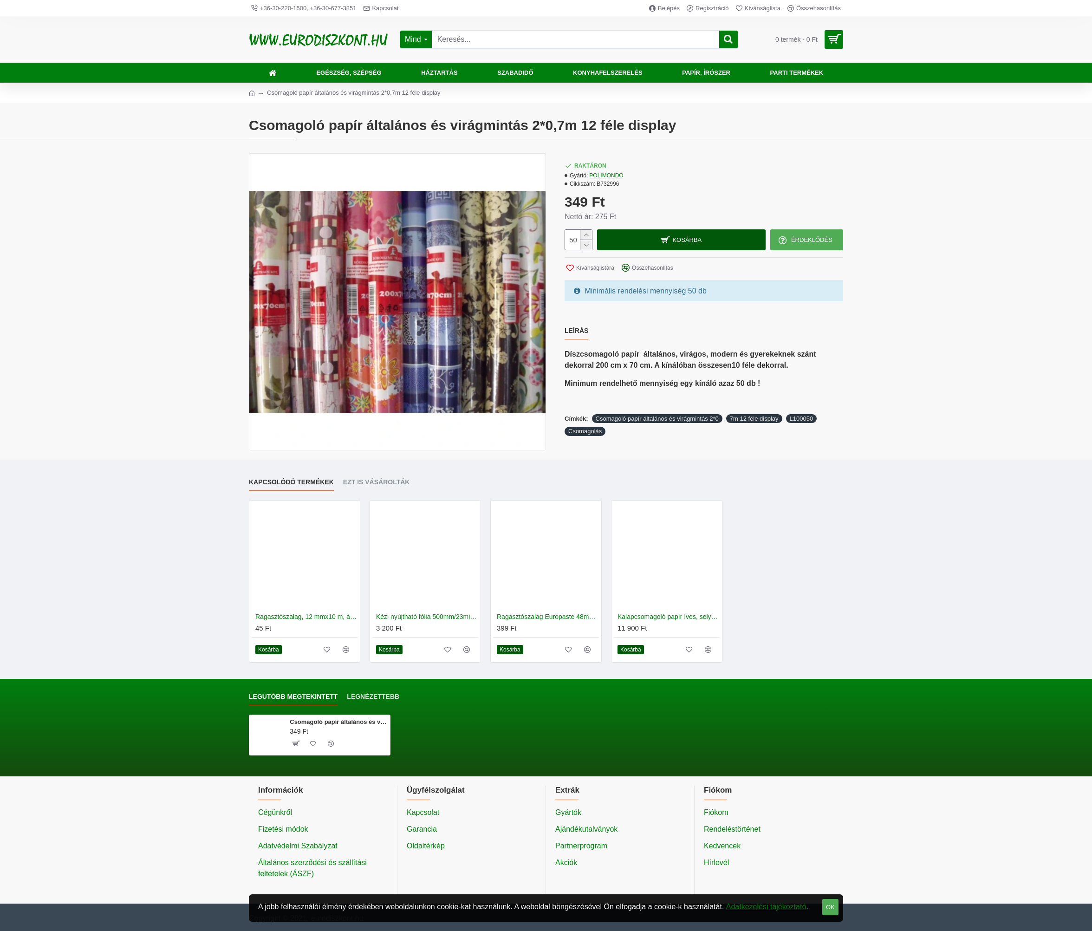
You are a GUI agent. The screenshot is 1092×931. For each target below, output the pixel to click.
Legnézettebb (373, 696)
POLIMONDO (606, 175)
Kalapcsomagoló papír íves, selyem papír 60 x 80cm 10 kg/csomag (669, 616)
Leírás (576, 330)
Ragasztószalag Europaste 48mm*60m (548, 616)
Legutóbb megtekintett (293, 696)
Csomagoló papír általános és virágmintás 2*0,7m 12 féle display (338, 721)
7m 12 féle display (754, 418)
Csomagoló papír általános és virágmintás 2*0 (657, 418)
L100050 (801, 418)
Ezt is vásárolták (376, 482)
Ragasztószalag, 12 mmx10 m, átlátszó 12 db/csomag (306, 616)
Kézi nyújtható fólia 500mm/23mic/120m (427, 616)
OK (830, 907)
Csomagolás (585, 431)
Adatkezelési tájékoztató (766, 907)
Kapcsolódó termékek (291, 482)
